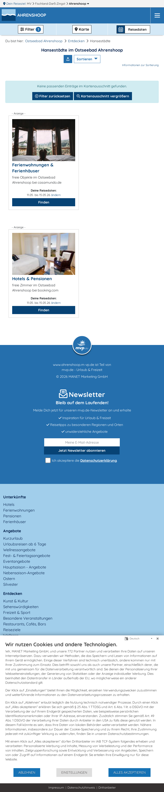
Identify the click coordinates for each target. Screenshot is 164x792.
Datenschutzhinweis (81, 787)
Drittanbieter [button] (107, 787)
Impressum (56, 787)
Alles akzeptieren (129, 772)
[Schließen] (157, 638)
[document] (82, 704)
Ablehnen (26, 772)
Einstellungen (74, 772)
